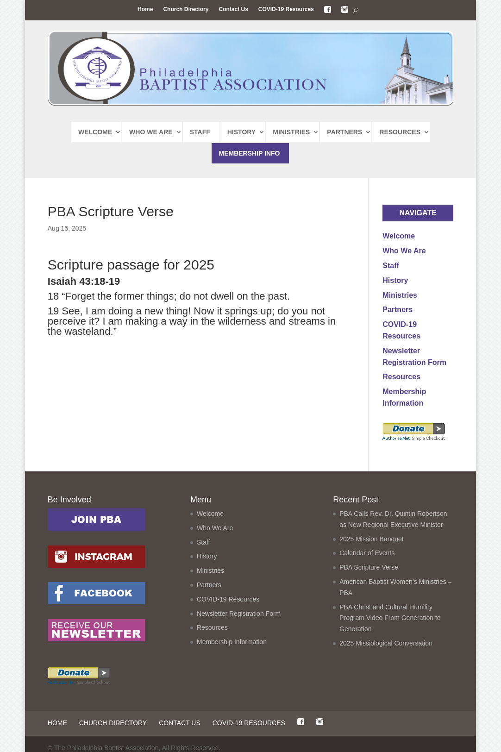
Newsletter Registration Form (239, 613)
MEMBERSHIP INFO (249, 153)
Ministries (399, 295)
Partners (397, 309)
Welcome (398, 236)
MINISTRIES (291, 132)
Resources (401, 377)
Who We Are (404, 251)
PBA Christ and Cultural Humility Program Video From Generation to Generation (389, 618)
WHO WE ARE (151, 132)
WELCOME (95, 132)
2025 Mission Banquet (371, 539)
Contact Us (233, 9)
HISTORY (241, 132)
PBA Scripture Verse (368, 567)
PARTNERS (344, 132)
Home (145, 9)
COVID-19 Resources (286, 9)
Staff (390, 265)
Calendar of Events (367, 553)
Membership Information (232, 641)
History (395, 280)
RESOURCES (399, 132)
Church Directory (185, 9)
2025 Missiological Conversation (385, 643)
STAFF (200, 132)
